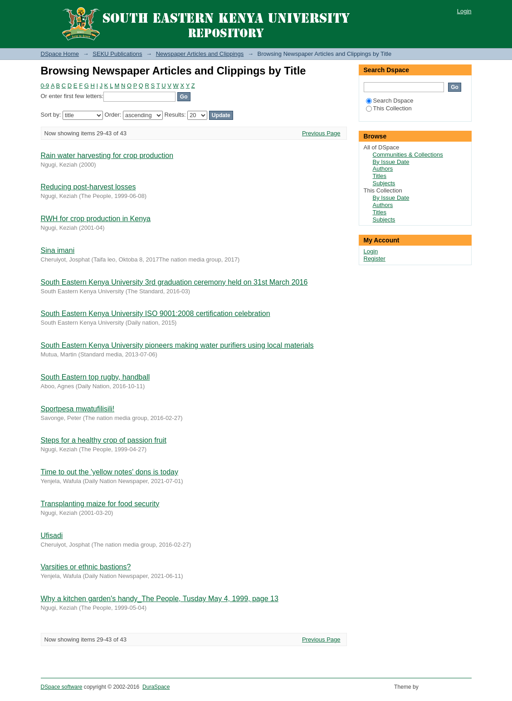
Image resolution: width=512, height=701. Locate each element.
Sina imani (58, 250)
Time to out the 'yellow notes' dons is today (109, 472)
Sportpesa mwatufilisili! (78, 409)
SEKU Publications (117, 53)
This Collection (389, 108)
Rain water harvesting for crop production (107, 155)
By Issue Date (391, 161)
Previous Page (321, 133)
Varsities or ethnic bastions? (86, 567)
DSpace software (62, 687)
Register (374, 258)
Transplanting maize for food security (100, 504)
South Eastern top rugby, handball (95, 377)
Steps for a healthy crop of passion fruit (103, 440)
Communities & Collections (408, 154)
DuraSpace (156, 687)
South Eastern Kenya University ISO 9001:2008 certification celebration (155, 313)
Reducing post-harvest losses (88, 187)
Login (464, 11)
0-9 (45, 85)
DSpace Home (60, 53)
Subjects (384, 183)
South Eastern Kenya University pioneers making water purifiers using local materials (177, 345)
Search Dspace (390, 100)
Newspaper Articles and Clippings (200, 53)
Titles (380, 176)
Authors (383, 168)
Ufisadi (52, 535)
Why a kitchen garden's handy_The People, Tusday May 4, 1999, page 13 (159, 598)
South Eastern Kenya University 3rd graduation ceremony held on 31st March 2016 (174, 282)
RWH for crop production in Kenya (96, 218)
